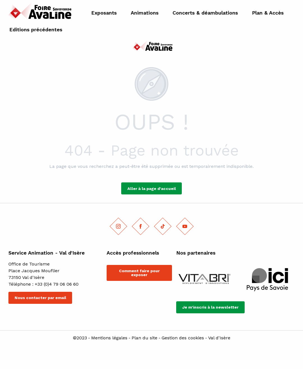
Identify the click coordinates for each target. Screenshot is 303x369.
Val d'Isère (219, 338)
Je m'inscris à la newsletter (210, 307)
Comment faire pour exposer (139, 273)
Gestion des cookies (183, 338)
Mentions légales (109, 338)
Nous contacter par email (40, 297)
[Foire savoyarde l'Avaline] (151, 47)
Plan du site (144, 338)
